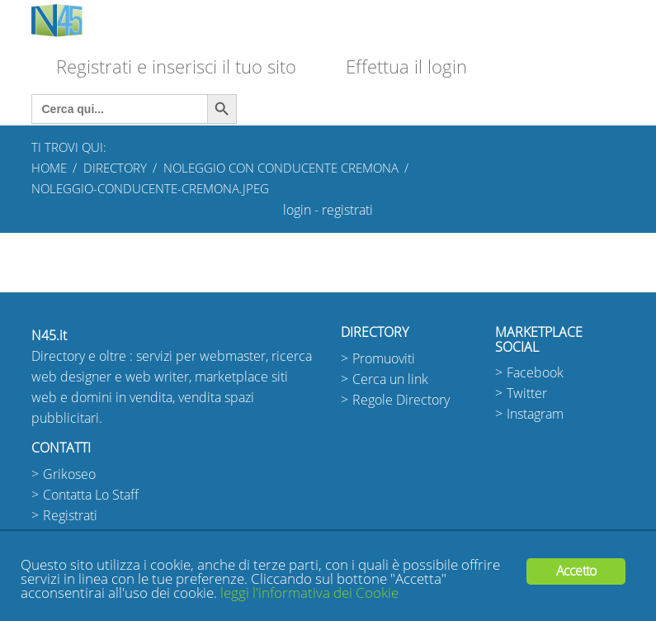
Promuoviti (383, 359)
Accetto (576, 571)
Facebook (535, 373)
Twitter (527, 393)
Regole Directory (401, 400)
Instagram (535, 414)
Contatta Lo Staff (91, 495)
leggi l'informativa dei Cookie (309, 593)
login (297, 210)
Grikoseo (69, 474)
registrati (347, 210)
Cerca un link (390, 379)
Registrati (70, 516)
